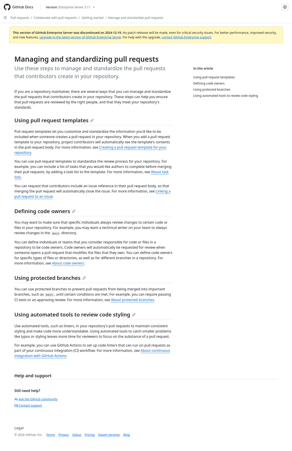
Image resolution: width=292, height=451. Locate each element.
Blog (126, 435)
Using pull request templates (54, 120)
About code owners (68, 263)
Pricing (90, 435)
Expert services (109, 435)
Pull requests (20, 18)
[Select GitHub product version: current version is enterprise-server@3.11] (70, 7)
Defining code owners (44, 211)
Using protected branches (50, 277)
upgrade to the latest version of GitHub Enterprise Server (80, 37)
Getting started (93, 18)
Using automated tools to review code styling (75, 314)
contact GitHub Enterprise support (186, 37)
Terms (50, 435)
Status (76, 435)
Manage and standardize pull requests (135, 18)
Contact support (28, 405)
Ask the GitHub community (36, 399)
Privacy (64, 435)
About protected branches (132, 299)
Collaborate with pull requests (55, 18)
